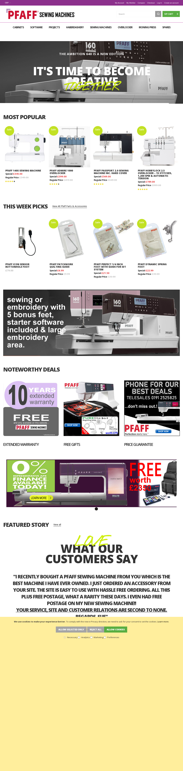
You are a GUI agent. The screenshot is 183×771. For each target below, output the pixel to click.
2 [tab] (91, 499)
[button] (7, 3)
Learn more (163, 621)
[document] (91, 629)
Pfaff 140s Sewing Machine (23, 160)
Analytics (85, 637)
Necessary (72, 637)
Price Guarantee (138, 434)
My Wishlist (130, 3)
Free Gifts (72, 434)
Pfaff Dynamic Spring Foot (152, 256)
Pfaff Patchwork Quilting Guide (61, 256)
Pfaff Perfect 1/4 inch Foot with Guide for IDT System (110, 257)
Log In (159, 3)
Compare (141, 3)
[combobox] (138, 14)
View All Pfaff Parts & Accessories (69, 196)
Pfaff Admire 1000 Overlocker (61, 162)
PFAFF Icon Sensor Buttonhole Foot (17, 256)
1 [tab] (86, 499)
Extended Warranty (21, 434)
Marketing (98, 637)
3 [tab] (96, 499)
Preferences (113, 637)
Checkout (151, 3)
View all (57, 514)
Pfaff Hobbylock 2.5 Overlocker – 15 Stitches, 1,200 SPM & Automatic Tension (155, 164)
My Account (119, 3)
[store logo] (38, 14)
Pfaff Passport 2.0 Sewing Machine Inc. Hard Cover (111, 162)
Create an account (171, 3)
